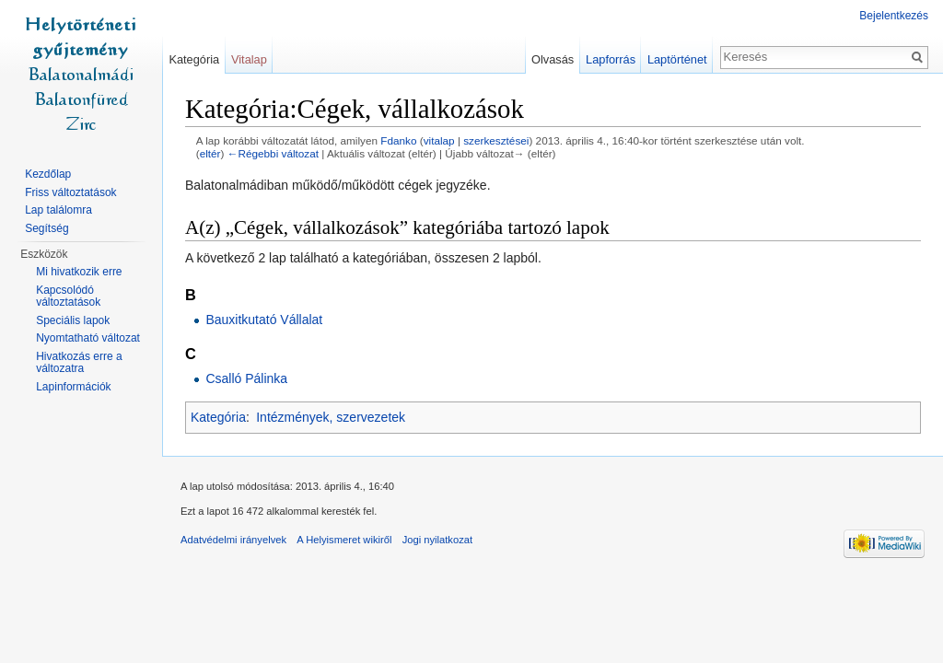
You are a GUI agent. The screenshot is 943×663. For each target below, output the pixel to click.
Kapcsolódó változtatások (68, 296)
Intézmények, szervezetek (330, 417)
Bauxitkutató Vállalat (263, 319)
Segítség (46, 228)
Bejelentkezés (893, 15)
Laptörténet (677, 59)
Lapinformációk (73, 386)
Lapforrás (610, 59)
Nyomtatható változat (88, 338)
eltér (210, 153)
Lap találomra (58, 210)
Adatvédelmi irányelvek (233, 539)
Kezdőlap (48, 174)
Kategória (218, 417)
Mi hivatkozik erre (79, 271)
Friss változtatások (70, 192)
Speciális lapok (73, 320)
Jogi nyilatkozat (437, 539)
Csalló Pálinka (246, 378)
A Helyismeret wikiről (344, 539)
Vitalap (249, 59)
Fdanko (398, 140)
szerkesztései (496, 140)
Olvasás (552, 59)
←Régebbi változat (273, 153)
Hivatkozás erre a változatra (79, 363)
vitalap (439, 140)
